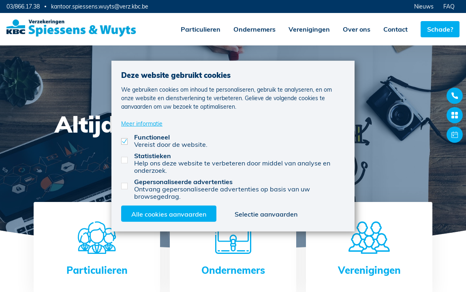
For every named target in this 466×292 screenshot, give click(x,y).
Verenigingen (309, 29)
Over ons (356, 29)
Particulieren (200, 29)
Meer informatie (141, 123)
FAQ (449, 6)
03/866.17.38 (23, 6)
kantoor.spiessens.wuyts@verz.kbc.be (99, 6)
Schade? (440, 29)
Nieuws (424, 6)
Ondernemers (254, 29)
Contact (395, 29)
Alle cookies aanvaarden (168, 213)
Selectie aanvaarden (266, 213)
